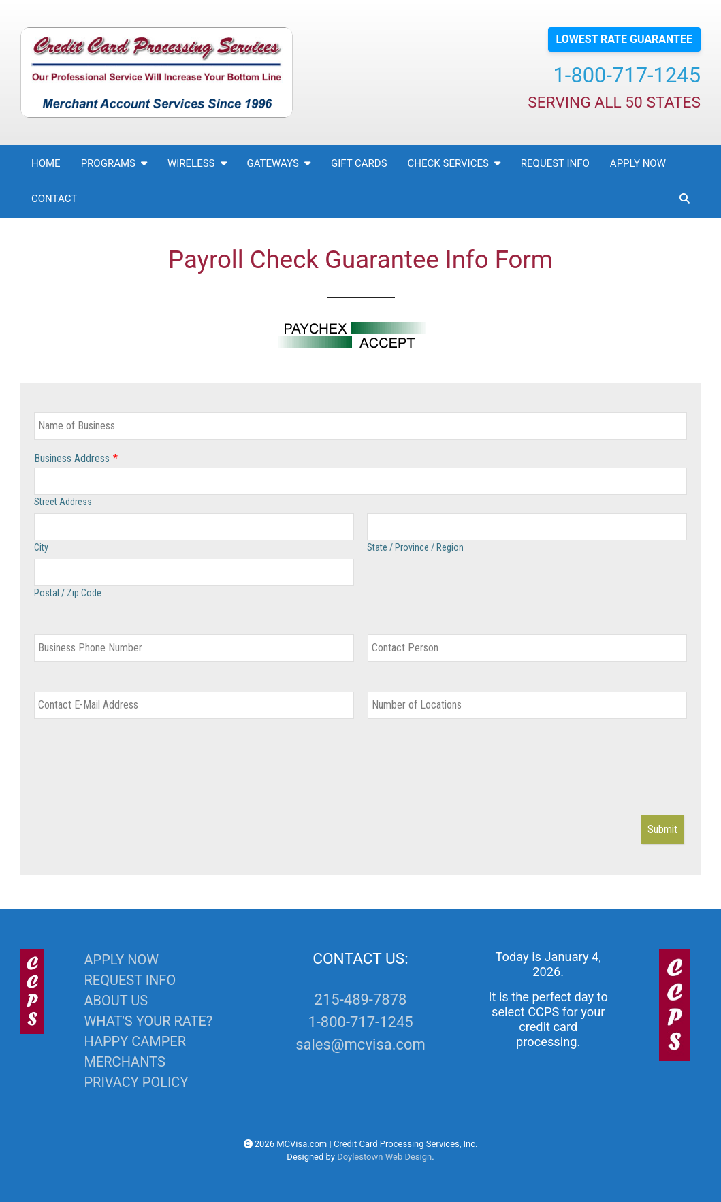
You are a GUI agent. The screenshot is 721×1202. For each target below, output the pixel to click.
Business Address (72, 458)
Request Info (555, 163)
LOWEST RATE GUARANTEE (624, 39)
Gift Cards (359, 163)
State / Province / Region (415, 547)
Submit (662, 829)
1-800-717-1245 (627, 75)
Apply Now (638, 163)
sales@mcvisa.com (360, 1044)
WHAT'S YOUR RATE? (148, 1021)
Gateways (278, 163)
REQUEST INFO (130, 980)
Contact (54, 199)
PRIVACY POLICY (136, 1082)
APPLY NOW (121, 960)
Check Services (454, 163)
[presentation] (137, 775)
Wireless (197, 163)
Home (46, 163)
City (41, 547)
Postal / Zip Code (67, 592)
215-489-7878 (361, 999)
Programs (114, 163)
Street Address (63, 501)
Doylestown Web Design (384, 1157)
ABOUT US (116, 1000)
